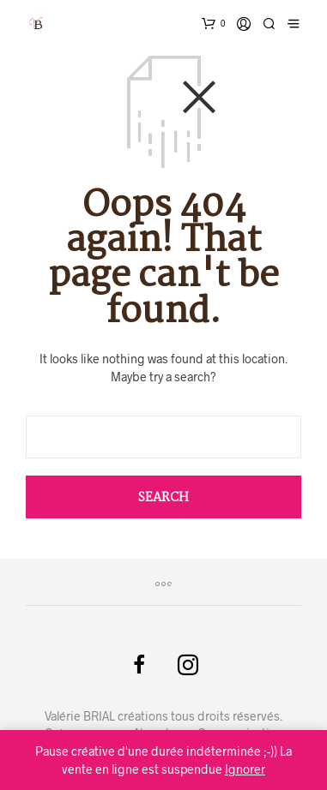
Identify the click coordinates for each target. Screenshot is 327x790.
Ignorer (245, 769)
